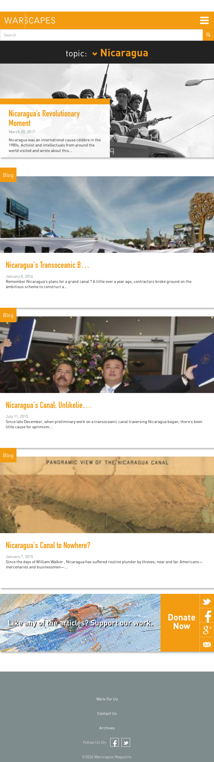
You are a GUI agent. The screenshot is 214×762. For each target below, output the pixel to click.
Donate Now (181, 621)
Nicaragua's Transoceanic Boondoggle (57, 266)
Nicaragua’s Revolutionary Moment (44, 119)
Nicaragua (120, 52)
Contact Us (107, 713)
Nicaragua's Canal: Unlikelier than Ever (59, 406)
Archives (107, 727)
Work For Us (107, 698)
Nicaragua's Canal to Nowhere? (48, 546)
